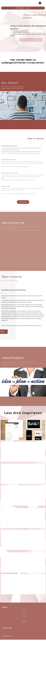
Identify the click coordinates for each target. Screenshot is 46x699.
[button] (40, 3)
